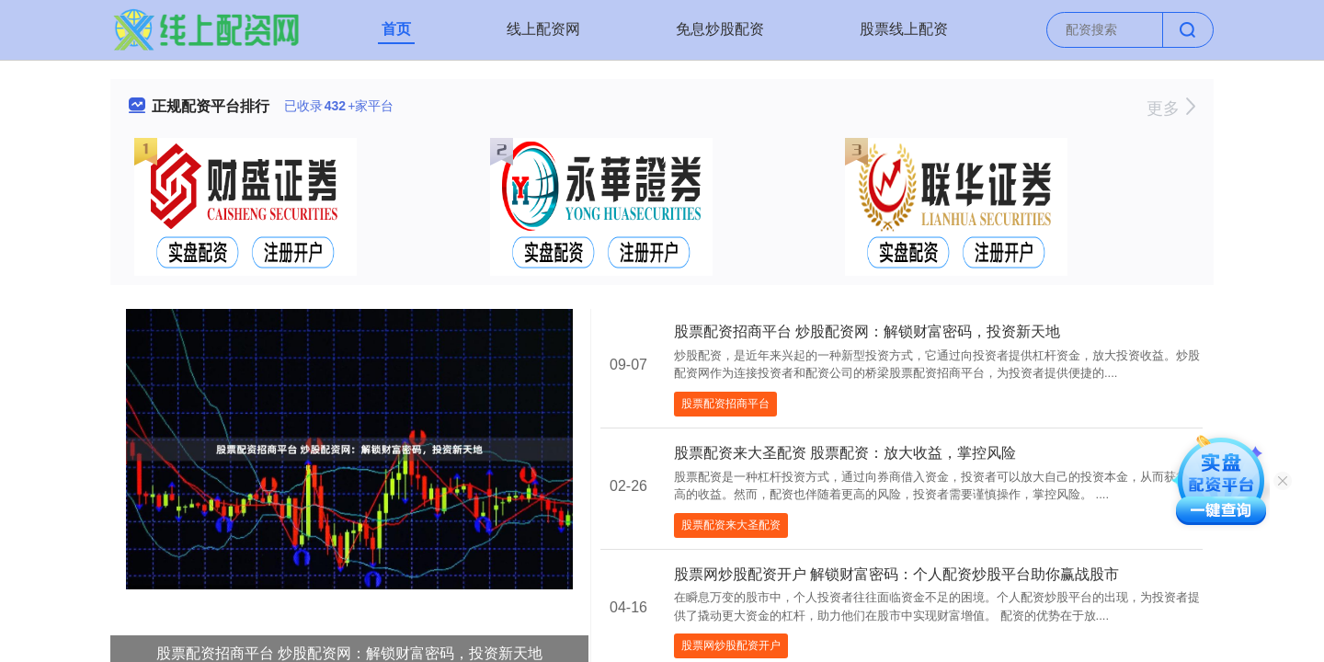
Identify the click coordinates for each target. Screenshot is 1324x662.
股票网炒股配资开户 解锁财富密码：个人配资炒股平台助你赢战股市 (896, 574)
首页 (396, 29)
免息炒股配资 (720, 29)
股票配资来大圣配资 (731, 525)
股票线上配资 (904, 29)
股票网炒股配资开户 (731, 645)
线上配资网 (543, 29)
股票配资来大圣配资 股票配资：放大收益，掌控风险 (845, 453)
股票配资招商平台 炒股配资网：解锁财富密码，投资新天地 (867, 331)
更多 (1171, 108)
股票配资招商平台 (725, 403)
